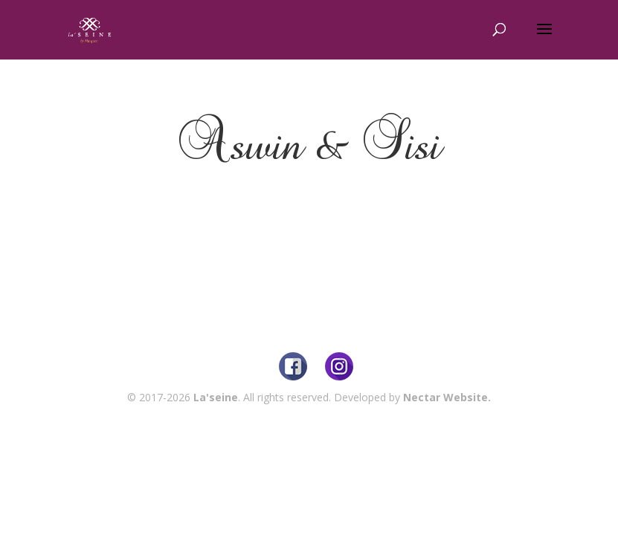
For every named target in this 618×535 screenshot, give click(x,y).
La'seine (215, 397)
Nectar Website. (447, 397)
